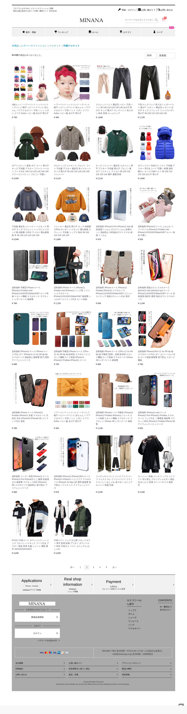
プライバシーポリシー (147, 663)
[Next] (114, 567)
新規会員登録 (44, 617)
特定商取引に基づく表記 (93, 669)
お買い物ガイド (93, 663)
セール (93, 31)
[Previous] (72, 567)
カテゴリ (125, 31)
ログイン (45, 633)
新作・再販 (29, 31)
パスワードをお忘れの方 (49, 641)
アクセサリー (134, 628)
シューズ (132, 617)
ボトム (131, 614)
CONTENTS (165, 600)
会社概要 (40, 663)
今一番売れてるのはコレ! (166, 608)
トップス (132, 610)
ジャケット (55, 45)
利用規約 (40, 669)
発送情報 (147, 674)
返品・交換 (93, 674)
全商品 (15, 45)
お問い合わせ (40, 674)
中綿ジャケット (71, 45)
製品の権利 (147, 669)
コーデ (163, 30)
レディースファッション (34, 45)
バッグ (131, 625)
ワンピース (133, 621)
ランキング (61, 31)
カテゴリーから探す (134, 602)
